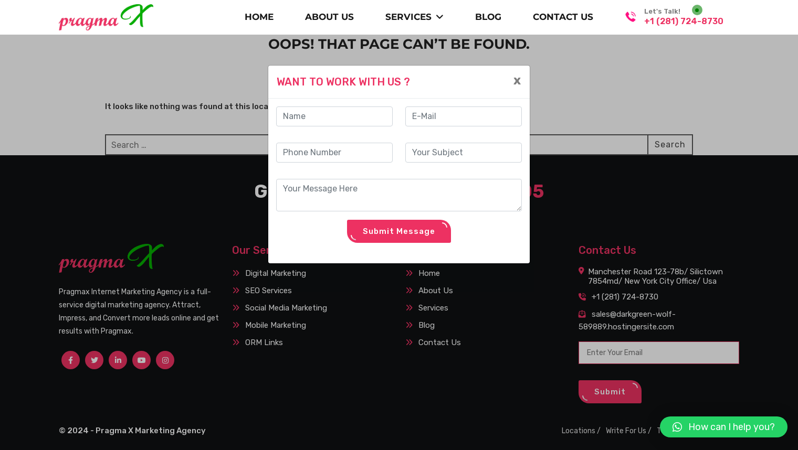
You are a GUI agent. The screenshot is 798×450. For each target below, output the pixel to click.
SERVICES (414, 17)
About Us (329, 17)
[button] (724, 426)
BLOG (488, 17)
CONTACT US (563, 17)
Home (259, 17)
